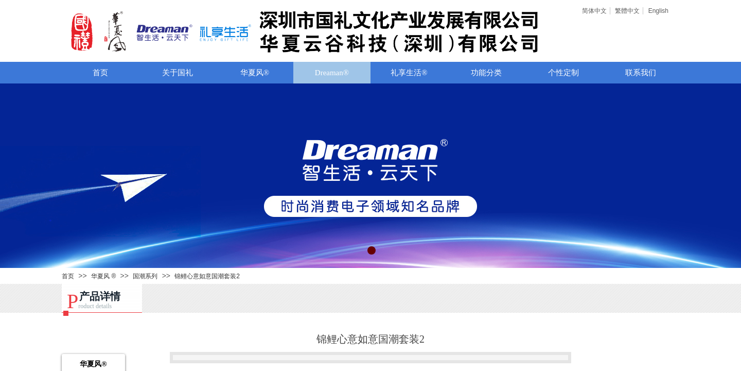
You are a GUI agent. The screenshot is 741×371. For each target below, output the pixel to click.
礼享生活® (409, 73)
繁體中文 (627, 10)
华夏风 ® (103, 276)
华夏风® (254, 73)
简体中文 (594, 10)
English (658, 10)
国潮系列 (145, 276)
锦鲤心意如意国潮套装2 (207, 276)
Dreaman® (332, 73)
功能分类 (486, 73)
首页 (100, 73)
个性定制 (563, 73)
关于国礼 (177, 73)
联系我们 (640, 73)
